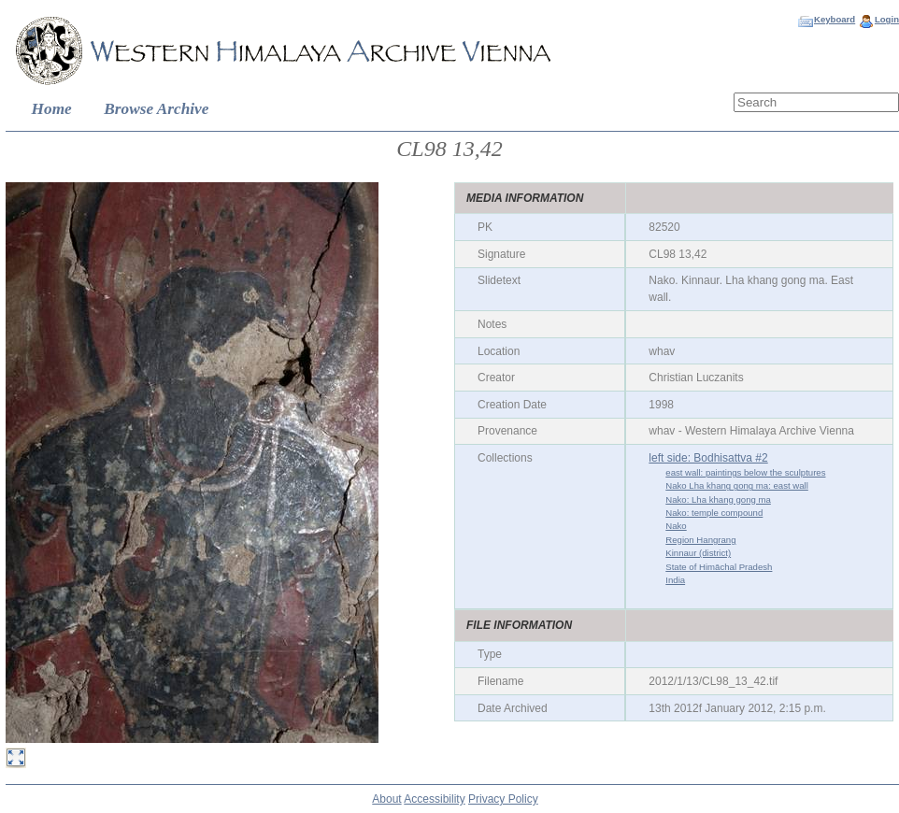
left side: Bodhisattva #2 (708, 457)
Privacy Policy (503, 799)
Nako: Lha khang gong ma (718, 499)
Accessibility (434, 799)
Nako (675, 526)
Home (52, 109)
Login (887, 19)
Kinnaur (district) (698, 553)
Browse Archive (156, 109)
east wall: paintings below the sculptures (745, 472)
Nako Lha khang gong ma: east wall (736, 485)
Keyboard (834, 19)
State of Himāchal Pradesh (718, 567)
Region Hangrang (700, 540)
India (675, 580)
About (386, 799)
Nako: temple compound (714, 512)
